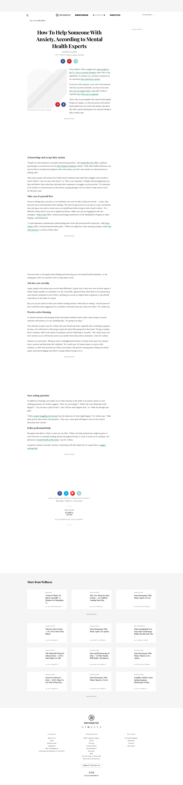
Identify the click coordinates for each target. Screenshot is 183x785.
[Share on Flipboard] (72, 493)
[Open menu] (27, 14)
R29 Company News (91, 738)
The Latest (78, 501)
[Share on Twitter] (66, 493)
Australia (131, 746)
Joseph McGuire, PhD (89, 163)
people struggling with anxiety (46, 416)
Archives (91, 751)
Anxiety (68, 501)
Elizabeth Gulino (69, 52)
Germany (131, 740)
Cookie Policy (91, 746)
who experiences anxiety (90, 79)
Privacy (91, 743)
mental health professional (48, 440)
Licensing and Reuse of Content (52, 751)
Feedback (51, 746)
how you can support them (79, 91)
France (131, 743)
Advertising (51, 743)
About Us (51, 738)
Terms (91, 740)
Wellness (60, 501)
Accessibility (91, 748)
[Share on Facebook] (63, 61)
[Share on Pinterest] (69, 61)
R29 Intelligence (52, 748)
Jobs (52, 740)
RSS (91, 753)
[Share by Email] (75, 61)
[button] (144, 17)
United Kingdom (131, 738)
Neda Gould (41, 215)
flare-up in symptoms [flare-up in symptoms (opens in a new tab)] (89, 94)
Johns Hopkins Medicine (66, 166)
